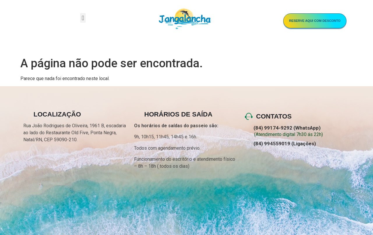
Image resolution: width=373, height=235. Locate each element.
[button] (83, 18)
